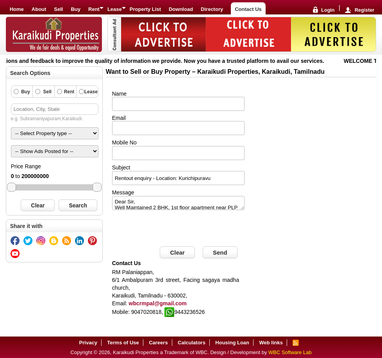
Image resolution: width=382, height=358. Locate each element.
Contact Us (248, 9)
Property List (145, 9)
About (39, 9)
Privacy (88, 343)
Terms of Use (123, 343)
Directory (212, 9)
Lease (114, 9)
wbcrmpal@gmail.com (158, 303)
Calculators (191, 343)
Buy (75, 9)
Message (123, 192)
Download (181, 9)
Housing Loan (232, 343)
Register (364, 10)
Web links (270, 343)
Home (17, 9)
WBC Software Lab (290, 352)
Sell (58, 9)
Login (327, 10)
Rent (94, 9)
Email (119, 118)
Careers (158, 343)
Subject (121, 167)
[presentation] (171, 229)
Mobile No (124, 142)
